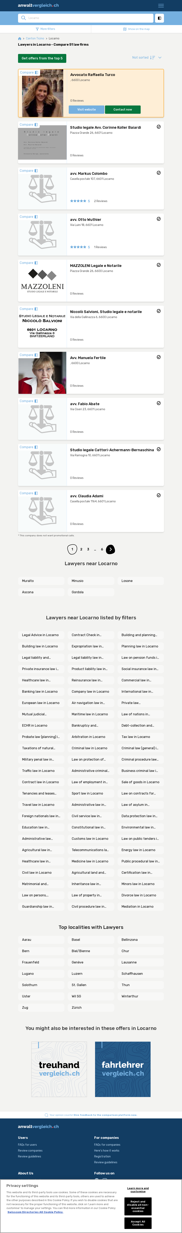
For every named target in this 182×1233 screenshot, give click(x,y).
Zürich (77, 1008)
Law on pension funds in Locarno (140, 658)
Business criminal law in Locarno (140, 771)
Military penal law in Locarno (37, 760)
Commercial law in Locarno (135, 680)
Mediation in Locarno (137, 906)
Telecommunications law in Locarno (90, 850)
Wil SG (76, 996)
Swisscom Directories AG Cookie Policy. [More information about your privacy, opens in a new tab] (35, 1212)
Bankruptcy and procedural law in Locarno (85, 726)
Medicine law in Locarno (90, 861)
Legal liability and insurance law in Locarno (41, 658)
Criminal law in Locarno (89, 748)
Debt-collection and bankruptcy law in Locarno (137, 726)
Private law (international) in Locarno (134, 703)
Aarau (26, 940)
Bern (25, 951)
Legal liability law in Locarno (87, 658)
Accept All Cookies (138, 1223)
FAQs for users (27, 1145)
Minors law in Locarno (138, 884)
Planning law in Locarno (140, 646)
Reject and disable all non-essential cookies (138, 1206)
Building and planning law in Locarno (138, 635)
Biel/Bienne (81, 951)
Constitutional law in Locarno (88, 827)
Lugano (28, 974)
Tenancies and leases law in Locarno (38, 793)
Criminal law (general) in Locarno (140, 748)
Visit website (86, 109)
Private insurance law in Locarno (40, 669)
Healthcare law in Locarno (35, 680)
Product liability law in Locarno (89, 669)
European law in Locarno (40, 703)
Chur (125, 951)
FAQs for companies (107, 1145)
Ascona (27, 592)
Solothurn (29, 985)
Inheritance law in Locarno (85, 884)
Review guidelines (29, 1156)
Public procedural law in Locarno (140, 861)
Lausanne (129, 962)
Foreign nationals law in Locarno (40, 816)
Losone (127, 581)
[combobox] (89, 18)
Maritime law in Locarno (90, 714)
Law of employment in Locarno (89, 782)
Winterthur (130, 996)
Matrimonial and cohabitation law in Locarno (36, 884)
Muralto (28, 581)
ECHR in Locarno (34, 725)
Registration (102, 1156)
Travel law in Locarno (38, 805)
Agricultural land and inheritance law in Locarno (88, 873)
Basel (76, 940)
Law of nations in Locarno (135, 714)
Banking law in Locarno (40, 691)
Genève (77, 962)
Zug (25, 1008)
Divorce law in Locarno (139, 895)
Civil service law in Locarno (86, 816)
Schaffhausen (132, 974)
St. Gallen (79, 985)
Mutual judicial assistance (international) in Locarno (35, 714)
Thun (126, 985)
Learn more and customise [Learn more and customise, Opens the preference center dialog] (138, 1190)
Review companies (30, 1150)
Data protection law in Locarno (138, 816)
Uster (26, 996)
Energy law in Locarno (138, 850)
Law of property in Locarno (86, 895)
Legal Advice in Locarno (40, 635)
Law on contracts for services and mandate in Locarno (140, 793)
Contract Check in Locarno (86, 635)
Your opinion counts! (93, 1115)
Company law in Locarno (90, 691)
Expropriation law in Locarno (87, 646)
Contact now (122, 109)
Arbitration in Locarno (88, 737)
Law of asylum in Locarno (135, 805)
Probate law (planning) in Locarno (41, 737)
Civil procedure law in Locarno (88, 907)
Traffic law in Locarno (38, 771)
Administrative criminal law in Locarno (89, 771)
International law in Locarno (136, 692)
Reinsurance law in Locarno (86, 680)
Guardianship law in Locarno (37, 907)
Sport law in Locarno (87, 793)
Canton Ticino (35, 38)
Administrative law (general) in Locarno (37, 839)
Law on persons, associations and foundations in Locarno (40, 895)
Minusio (77, 581)
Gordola (78, 592)
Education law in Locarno (34, 827)
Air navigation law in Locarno (87, 703)
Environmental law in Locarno (138, 827)
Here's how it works (106, 1150)
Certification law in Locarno (136, 873)
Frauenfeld (30, 962)
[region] (91, 1206)
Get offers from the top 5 (42, 58)
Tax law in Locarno (136, 737)
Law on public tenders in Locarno (140, 839)
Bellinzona (130, 940)
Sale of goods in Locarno (140, 782)
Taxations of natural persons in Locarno (37, 748)
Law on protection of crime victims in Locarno (90, 760)
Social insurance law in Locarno (139, 669)
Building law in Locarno (40, 646)
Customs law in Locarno (90, 839)
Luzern (77, 974)
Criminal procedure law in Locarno (139, 760)
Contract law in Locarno (40, 782)
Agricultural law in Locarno (36, 850)
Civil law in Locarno (36, 873)
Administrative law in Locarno (88, 805)
